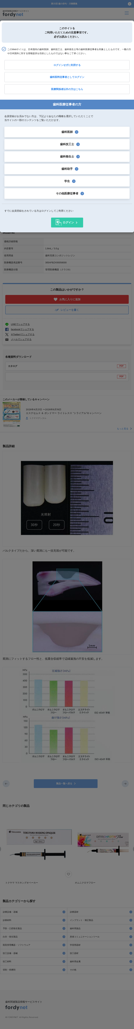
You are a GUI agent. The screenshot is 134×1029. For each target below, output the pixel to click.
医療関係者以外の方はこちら (67, 89)
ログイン (68, 222)
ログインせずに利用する (67, 65)
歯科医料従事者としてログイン (67, 77)
